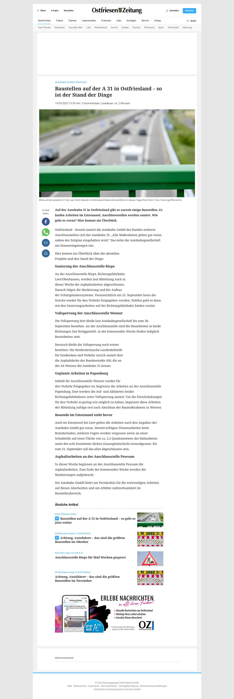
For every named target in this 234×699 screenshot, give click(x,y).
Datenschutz (79, 686)
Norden (136, 27)
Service (145, 20)
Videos (59, 20)
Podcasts (106, 20)
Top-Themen (44, 27)
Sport (161, 27)
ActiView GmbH (132, 689)
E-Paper (54, 10)
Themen (72, 20)
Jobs (118, 20)
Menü (41, 11)
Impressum (94, 686)
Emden (125, 27)
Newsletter (69, 10)
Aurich (114, 27)
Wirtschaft (173, 27)
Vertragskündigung (128, 686)
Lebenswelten (89, 20)
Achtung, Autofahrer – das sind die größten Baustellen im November (87, 579)
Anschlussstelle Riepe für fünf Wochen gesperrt (90, 557)
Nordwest (60, 27)
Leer (88, 27)
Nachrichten (44, 20)
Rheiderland (101, 27)
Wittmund (149, 27)
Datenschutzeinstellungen (153, 686)
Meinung (187, 27)
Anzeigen (131, 20)
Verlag (157, 20)
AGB (69, 686)
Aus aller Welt (75, 27)
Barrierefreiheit (109, 686)
